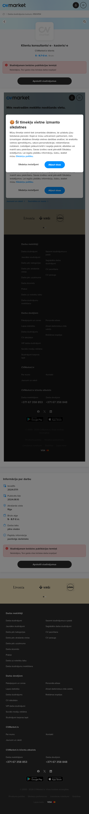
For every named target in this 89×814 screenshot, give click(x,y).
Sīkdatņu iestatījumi (28, 164)
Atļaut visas (54, 164)
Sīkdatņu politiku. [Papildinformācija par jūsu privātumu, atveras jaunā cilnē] (24, 156)
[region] (44, 143)
